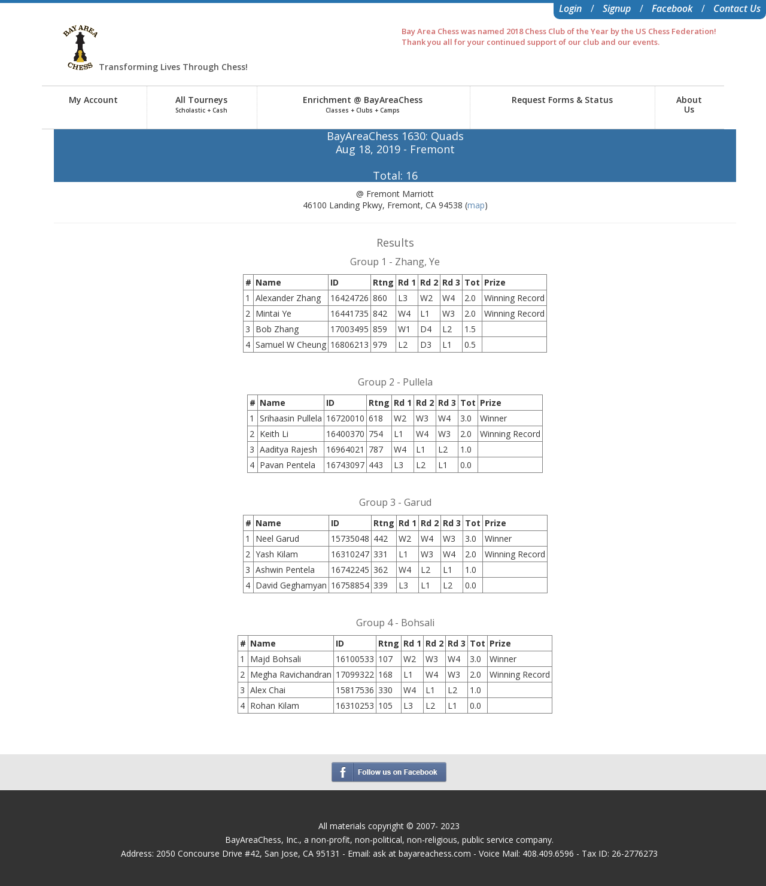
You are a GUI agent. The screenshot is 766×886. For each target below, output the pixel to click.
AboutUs (689, 104)
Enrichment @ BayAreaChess (362, 104)
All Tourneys (201, 104)
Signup (617, 8)
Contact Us (737, 8)
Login (570, 8)
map (476, 205)
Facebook (672, 8)
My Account (93, 99)
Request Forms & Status (562, 99)
